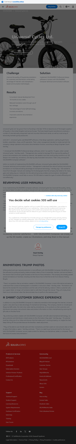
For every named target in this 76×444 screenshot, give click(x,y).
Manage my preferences (43, 227)
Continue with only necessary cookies (56, 195)
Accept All (62, 227)
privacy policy (43, 221)
